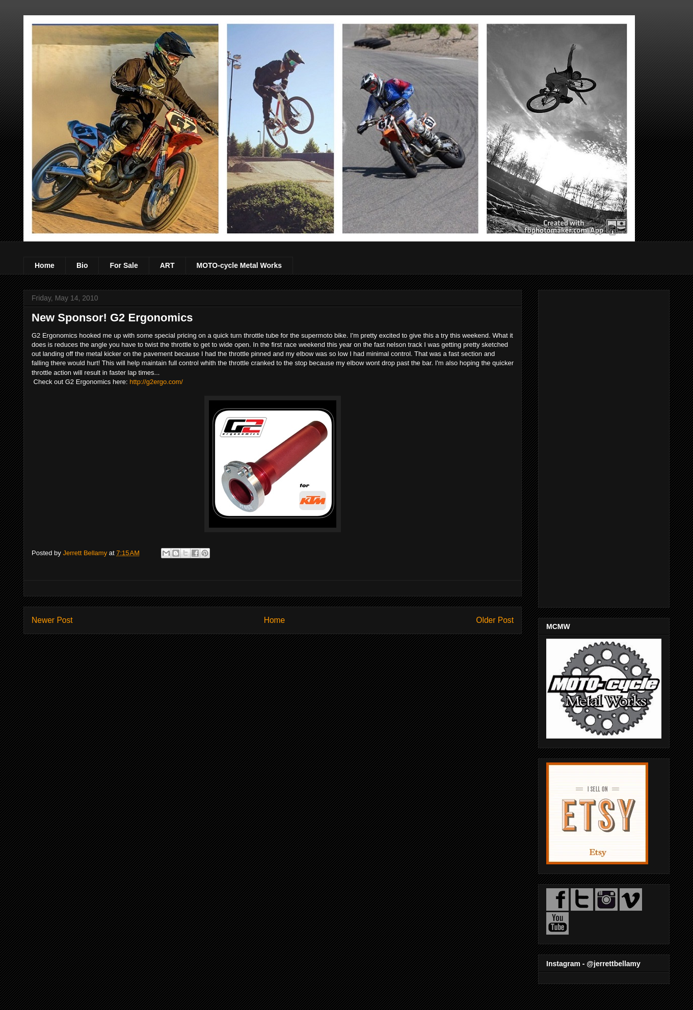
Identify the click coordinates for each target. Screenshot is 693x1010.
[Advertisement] (603, 446)
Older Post (495, 620)
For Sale (124, 265)
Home (45, 265)
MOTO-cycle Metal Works (239, 265)
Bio (82, 265)
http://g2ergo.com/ (156, 382)
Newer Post (52, 620)
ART (167, 265)
